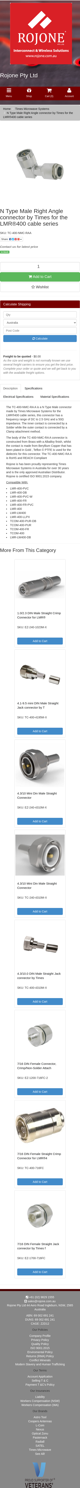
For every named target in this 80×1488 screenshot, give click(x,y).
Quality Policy (40, 1344)
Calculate (40, 338)
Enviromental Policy (40, 1352)
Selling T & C (40, 1380)
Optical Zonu (40, 1433)
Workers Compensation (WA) (39, 1405)
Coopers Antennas (40, 1421)
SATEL (39, 1445)
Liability (40, 1396)
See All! (40, 1453)
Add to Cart (40, 277)
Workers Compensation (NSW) (40, 1401)
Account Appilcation (40, 1376)
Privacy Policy (40, 1340)
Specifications (33, 388)
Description (10, 388)
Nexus (40, 1429)
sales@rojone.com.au (40, 1301)
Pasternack (40, 1437)
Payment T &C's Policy (39, 1384)
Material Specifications (54, 396)
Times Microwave (40, 1449)
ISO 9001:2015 (40, 1348)
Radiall (40, 1441)
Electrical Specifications (18, 396)
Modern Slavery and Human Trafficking (40, 1364)
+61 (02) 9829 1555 (40, 1297)
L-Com (40, 1425)
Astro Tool (40, 1417)
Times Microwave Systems (32, 108)
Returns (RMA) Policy (40, 1356)
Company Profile (40, 1335)
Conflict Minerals (39, 1360)
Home (7, 108)
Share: (11, 239)
